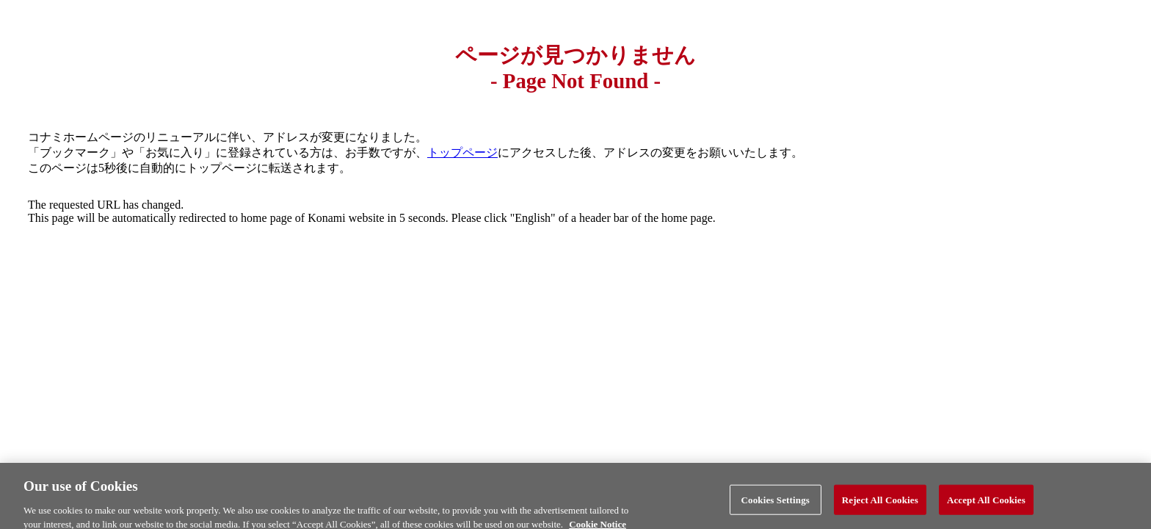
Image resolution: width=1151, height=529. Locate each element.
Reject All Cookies (880, 502)
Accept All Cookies (986, 502)
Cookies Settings (775, 502)
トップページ (462, 152)
